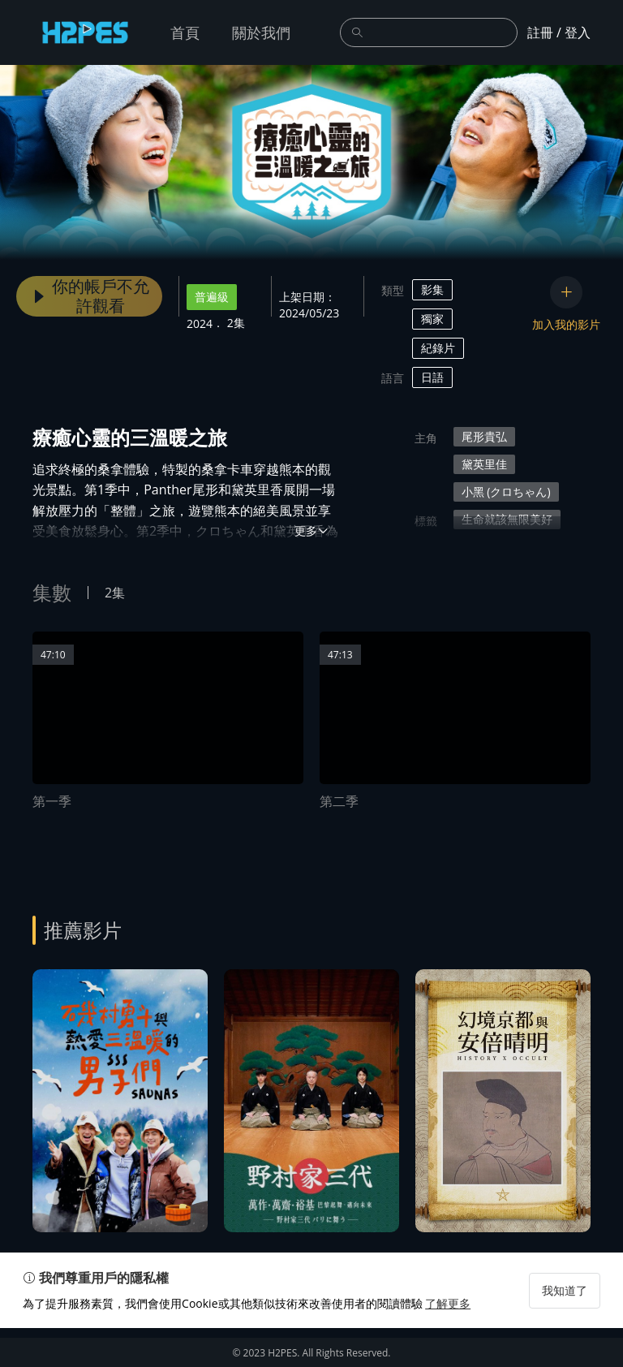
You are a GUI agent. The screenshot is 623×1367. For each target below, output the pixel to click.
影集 (432, 289)
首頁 (185, 32)
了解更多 (457, 1342)
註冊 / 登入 (559, 32)
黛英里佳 (484, 464)
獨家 (432, 318)
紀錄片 (438, 348)
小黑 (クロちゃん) (506, 491)
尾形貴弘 (484, 436)
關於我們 (261, 32)
